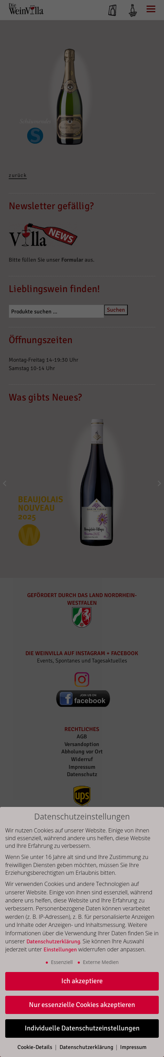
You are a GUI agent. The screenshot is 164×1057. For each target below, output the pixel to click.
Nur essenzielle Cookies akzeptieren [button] (82, 1004)
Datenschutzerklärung (53, 941)
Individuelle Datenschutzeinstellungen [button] (82, 1028)
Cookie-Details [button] (35, 1047)
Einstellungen (60, 949)
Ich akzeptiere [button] (82, 981)
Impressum (133, 1047)
